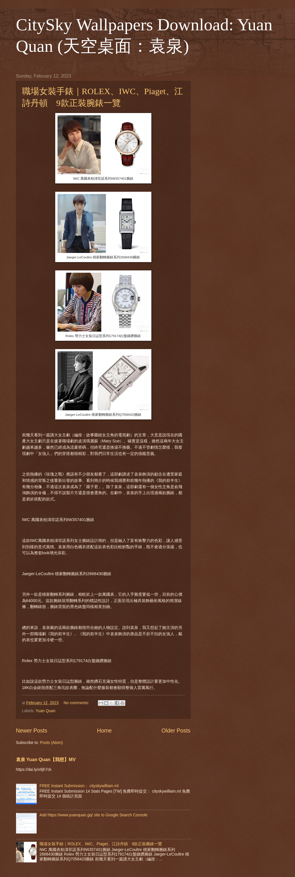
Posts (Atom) (51, 743)
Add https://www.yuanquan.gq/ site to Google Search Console (93, 815)
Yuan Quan (46, 711)
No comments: (77, 703)
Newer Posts (31, 731)
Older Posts (176, 731)
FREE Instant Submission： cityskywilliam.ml (78, 786)
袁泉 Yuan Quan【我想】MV (46, 759)
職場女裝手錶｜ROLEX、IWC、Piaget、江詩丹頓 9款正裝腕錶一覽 (100, 844)
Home (104, 731)
